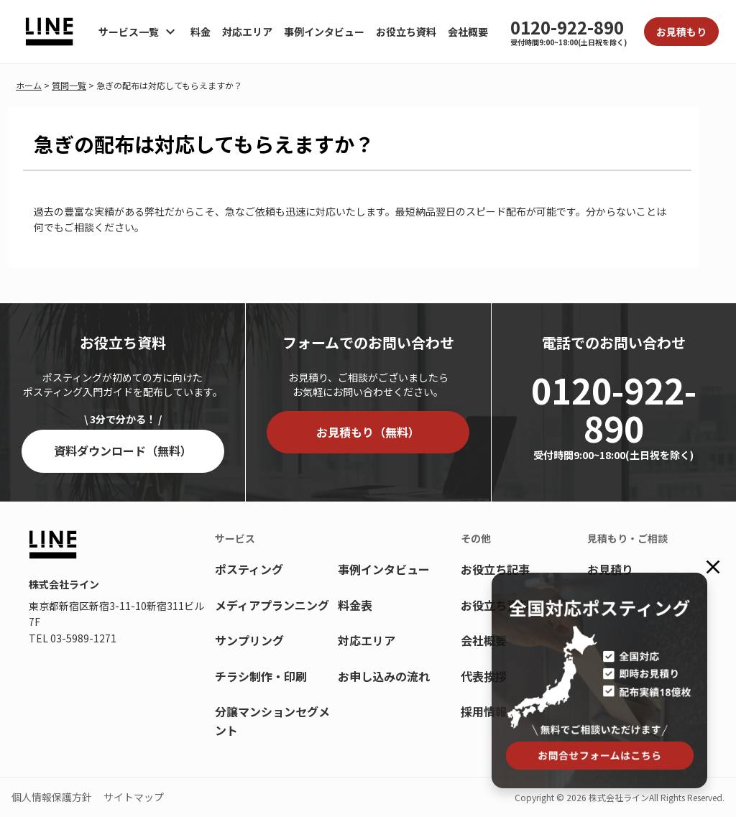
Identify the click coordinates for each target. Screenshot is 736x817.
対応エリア (247, 31)
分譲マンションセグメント (272, 721)
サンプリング (249, 640)
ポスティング (249, 569)
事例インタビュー (324, 31)
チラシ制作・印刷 (261, 676)
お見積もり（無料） (368, 431)
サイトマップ (134, 797)
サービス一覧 (128, 31)
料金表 (355, 605)
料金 (200, 31)
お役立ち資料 (406, 31)
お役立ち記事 (495, 569)
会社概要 (468, 31)
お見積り (610, 569)
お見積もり (681, 31)
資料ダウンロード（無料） (123, 450)
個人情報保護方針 (52, 797)
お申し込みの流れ (384, 676)
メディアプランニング (272, 605)
